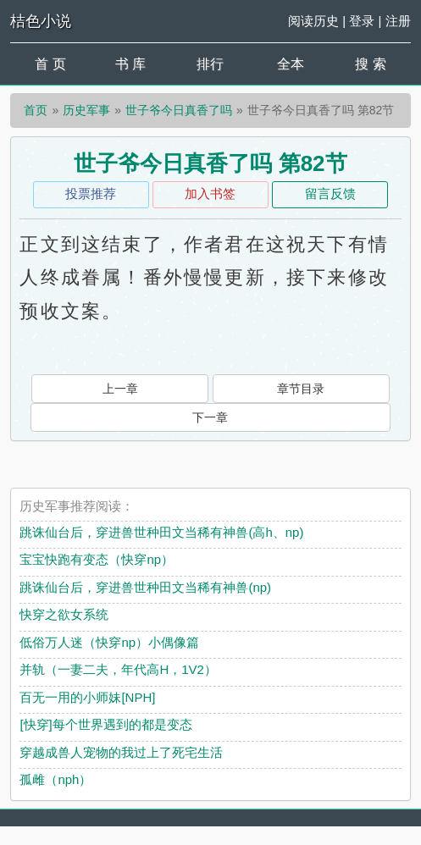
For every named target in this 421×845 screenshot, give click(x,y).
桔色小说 (40, 21)
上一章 (120, 388)
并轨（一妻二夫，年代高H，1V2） (118, 669)
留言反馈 (330, 193)
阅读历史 (313, 21)
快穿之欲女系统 (63, 614)
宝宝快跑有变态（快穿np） (96, 559)
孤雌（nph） (55, 779)
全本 (290, 64)
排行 (210, 64)
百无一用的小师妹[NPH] (87, 697)
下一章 (210, 417)
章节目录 (300, 388)
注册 (398, 21)
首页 (35, 110)
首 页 (50, 64)
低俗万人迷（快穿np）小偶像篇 (109, 642)
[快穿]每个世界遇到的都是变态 (105, 724)
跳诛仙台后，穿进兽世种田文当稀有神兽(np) (145, 587)
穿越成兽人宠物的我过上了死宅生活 (121, 752)
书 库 (130, 64)
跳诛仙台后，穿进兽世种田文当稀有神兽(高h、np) (161, 532)
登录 (361, 21)
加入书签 (210, 193)
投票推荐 (90, 193)
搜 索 (370, 64)
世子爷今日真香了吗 (178, 110)
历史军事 (86, 110)
